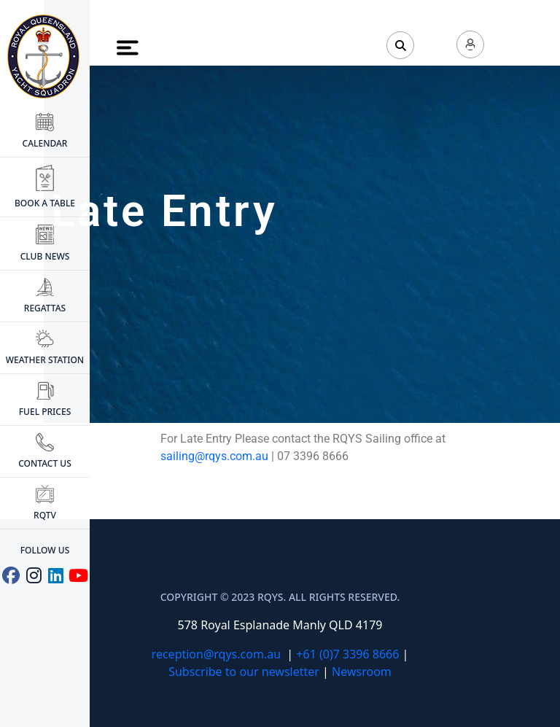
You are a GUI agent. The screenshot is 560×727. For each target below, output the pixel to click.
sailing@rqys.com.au (214, 456)
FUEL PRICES (45, 399)
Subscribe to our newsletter (243, 672)
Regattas (45, 296)
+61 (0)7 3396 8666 (347, 654)
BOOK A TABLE (45, 187)
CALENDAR (45, 131)
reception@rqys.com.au (216, 654)
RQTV (45, 503)
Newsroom (362, 672)
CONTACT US (44, 451)
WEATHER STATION (45, 348)
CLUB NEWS (45, 244)
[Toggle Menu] (128, 47)
